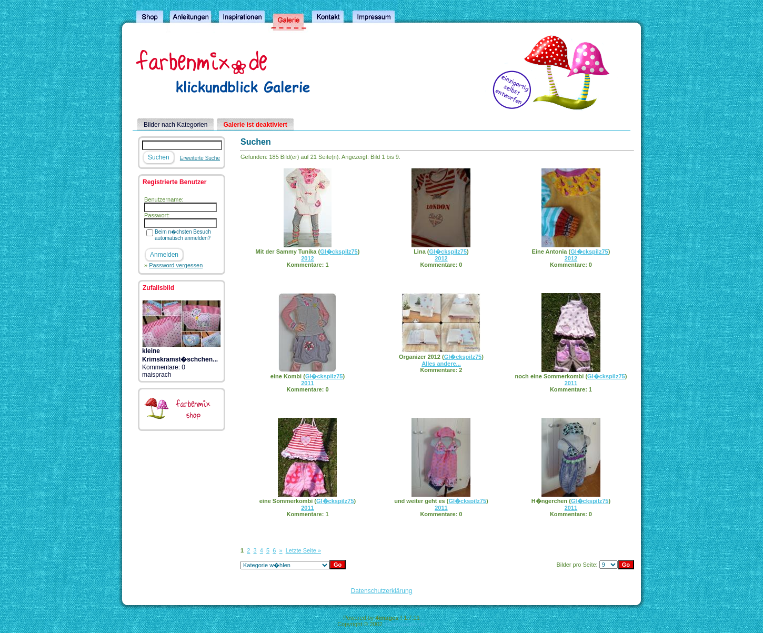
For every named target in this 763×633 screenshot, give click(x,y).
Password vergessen (176, 265)
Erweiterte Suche (200, 158)
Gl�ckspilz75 (339, 251)
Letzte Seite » (303, 550)
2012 (307, 258)
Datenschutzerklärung (382, 591)
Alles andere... (441, 363)
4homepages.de (405, 624)
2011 (307, 383)
